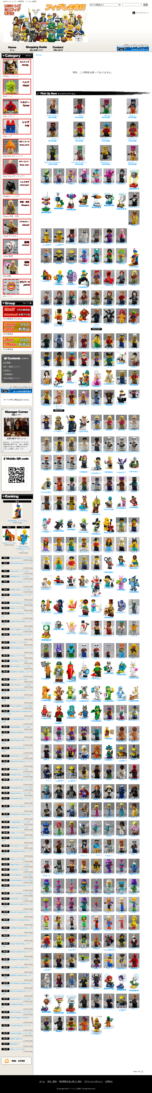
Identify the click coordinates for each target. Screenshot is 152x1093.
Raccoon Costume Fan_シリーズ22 (108, 667)
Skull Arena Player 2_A (71, 847)
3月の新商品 (17, 328)
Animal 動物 (17, 248)
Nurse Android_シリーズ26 (21, 706)
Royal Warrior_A (83, 484)
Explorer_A (96, 236)
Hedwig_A (105, 107)
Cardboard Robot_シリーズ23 (71, 712)
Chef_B (121, 545)
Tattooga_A (96, 341)
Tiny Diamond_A (121, 887)
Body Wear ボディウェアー (17, 168)
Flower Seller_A (58, 563)
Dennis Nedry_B (58, 444)
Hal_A (79, 107)
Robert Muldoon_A (46, 444)
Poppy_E (58, 905)
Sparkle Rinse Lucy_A (83, 981)
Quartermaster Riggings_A (121, 961)
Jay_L (71, 810)
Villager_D (121, 847)
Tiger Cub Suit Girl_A (96, 752)
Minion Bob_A (121, 753)
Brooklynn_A (121, 236)
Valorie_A (52, 131)
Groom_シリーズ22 (8, 536)
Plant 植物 (17, 268)
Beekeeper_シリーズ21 (19, 769)
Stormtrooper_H (122, 444)
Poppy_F (71, 905)
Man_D (71, 360)
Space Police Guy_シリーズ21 (71, 582)
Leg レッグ (17, 128)
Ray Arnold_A (46, 847)
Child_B (133, 545)
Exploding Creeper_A (108, 278)
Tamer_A (121, 629)
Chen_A (121, 941)
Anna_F (58, 981)
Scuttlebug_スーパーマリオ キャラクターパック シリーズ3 (46, 202)
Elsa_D (121, 810)
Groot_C (71, 341)
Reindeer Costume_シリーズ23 (83, 503)
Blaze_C (133, 651)
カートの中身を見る (16, 389)
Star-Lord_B (83, 341)
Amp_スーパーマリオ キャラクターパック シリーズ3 (133, 179)
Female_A (133, 525)
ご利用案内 (8, 374)
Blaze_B (96, 867)
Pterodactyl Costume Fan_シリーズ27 (133, 584)
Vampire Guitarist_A (121, 176)
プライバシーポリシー (93, 1081)
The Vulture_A (83, 958)
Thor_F (133, 1002)
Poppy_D (96, 887)
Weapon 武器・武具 (17, 208)
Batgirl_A (108, 905)
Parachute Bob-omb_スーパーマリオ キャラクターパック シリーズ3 (58, 201)
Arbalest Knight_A (46, 651)
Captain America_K (96, 318)
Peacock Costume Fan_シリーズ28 (121, 668)
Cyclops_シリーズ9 (58, 423)
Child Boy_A (106, 131)
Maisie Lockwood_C (108, 298)
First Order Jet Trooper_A (46, 981)
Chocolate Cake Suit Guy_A (108, 398)
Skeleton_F (83, 236)
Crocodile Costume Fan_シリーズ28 (108, 694)
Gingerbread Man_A (133, 734)
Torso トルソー (17, 108)
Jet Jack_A (46, 810)
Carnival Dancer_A (121, 256)
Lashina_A (71, 923)
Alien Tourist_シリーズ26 (20, 685)
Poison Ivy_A (46, 923)
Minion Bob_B (121, 1002)
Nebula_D (58, 341)
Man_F (83, 563)
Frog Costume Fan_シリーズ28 (71, 694)
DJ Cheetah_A (46, 734)
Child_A (121, 378)
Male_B (96, 545)
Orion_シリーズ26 (17, 859)
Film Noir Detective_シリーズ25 (108, 564)
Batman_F (71, 792)
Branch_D (83, 905)
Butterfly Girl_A (71, 752)
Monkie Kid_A (46, 962)
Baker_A (71, 484)
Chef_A (133, 341)
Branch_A (46, 887)
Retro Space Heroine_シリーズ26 (121, 502)
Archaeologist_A (72, 236)
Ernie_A (46, 941)
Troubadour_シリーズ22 (17, 512)
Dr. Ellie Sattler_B (121, 423)
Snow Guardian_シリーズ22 (21, 893)
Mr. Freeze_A (46, 792)
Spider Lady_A (46, 752)
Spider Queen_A (16, 1039)
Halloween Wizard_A (52, 154)
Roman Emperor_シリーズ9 (108, 733)
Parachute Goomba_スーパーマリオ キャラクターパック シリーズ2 (46, 1003)
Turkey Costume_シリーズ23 (83, 315)
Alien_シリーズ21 (17, 1049)
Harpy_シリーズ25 (17, 656)
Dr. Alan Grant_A (96, 423)
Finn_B (121, 772)
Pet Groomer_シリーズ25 (20, 666)
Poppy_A (121, 867)
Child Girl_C (46, 545)
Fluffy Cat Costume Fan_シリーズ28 (133, 670)
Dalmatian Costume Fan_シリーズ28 (96, 694)
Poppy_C (71, 887)
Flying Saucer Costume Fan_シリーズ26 (58, 524)
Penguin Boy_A (83, 752)
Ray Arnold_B (96, 444)
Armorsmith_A (46, 503)
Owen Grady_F (121, 298)
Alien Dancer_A (83, 256)
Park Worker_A (71, 961)
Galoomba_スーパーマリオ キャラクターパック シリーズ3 (83, 199)
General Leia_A (46, 1024)
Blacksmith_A (71, 867)
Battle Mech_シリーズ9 (83, 424)
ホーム (13, 48)
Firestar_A (121, 316)
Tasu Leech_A (96, 772)
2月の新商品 (17, 343)
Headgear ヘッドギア (17, 188)
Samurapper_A (84, 734)
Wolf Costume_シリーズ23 (20, 1012)
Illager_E (108, 651)
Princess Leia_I (108, 772)
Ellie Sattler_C (133, 278)
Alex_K (121, 651)
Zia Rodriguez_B (133, 298)
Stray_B (133, 629)
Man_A (46, 360)
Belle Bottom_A (108, 236)
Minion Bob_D (71, 256)
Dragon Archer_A (121, 484)
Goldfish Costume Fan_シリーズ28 (46, 693)
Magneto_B (83, 792)
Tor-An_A (58, 792)
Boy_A (121, 341)
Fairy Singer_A (71, 176)
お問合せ (58, 48)
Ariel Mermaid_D (58, 829)
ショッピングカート (133, 47)
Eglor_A (83, 829)
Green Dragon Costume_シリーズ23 (96, 713)
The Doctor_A (108, 1002)
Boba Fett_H (133, 607)
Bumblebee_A (58, 923)
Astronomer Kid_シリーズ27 (108, 582)
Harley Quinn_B (96, 923)
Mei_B (83, 941)
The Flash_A (121, 923)
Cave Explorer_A (71, 503)
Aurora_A (96, 810)
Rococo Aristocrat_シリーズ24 (96, 378)
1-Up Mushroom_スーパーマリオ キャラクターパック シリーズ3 (46, 631)
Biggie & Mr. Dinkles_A (133, 867)
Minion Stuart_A (71, 773)
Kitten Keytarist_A (83, 176)
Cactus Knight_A (71, 651)
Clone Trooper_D (46, 463)
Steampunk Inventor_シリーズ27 (108, 608)
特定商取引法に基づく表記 (70, 1081)
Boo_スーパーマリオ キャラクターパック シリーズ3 (121, 201)
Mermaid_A (108, 867)
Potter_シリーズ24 (17, 608)
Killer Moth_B (133, 316)
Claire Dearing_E (71, 298)
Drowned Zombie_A (79, 154)
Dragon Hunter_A (58, 810)
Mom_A (96, 360)
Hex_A (132, 107)
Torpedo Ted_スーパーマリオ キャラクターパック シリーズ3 (108, 199)
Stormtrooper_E (109, 444)
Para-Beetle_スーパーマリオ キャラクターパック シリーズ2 (58, 1004)
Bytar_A (133, 792)
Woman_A (108, 545)
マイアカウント (142, 13)
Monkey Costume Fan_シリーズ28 (58, 694)
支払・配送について (36, 48)
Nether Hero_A (133, 484)
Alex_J (58, 503)
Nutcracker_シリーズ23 (19, 571)
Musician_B (71, 545)
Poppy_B (58, 887)
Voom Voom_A (108, 829)
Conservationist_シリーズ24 (21, 880)
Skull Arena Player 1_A (58, 867)
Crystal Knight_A (58, 651)
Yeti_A (96, 484)
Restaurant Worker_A (46, 563)
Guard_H (46, 298)
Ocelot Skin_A (133, 218)
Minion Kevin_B (46, 237)
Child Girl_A (132, 131)
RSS (14, 1060)
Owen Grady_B (58, 961)
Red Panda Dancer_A (71, 734)
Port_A (108, 961)
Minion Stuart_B (58, 773)
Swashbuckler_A (97, 629)
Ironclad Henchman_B (108, 942)
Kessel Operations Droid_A (133, 961)
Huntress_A (132, 154)
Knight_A (108, 848)
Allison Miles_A (121, 829)
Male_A (121, 525)
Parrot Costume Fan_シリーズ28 (46, 712)
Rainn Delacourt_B (58, 298)
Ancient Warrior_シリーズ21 (96, 1025)
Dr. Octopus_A (46, 341)
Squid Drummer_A (108, 176)
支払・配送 (52, 1081)
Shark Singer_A (96, 734)
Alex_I (96, 278)
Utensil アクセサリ (17, 228)
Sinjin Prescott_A (58, 847)
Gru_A (46, 772)
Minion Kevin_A (133, 752)
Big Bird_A (14, 1044)
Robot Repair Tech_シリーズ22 (108, 525)
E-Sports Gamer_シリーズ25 (83, 464)
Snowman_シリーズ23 (19, 870)
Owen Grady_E (52, 107)
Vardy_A (96, 829)
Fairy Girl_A (83, 398)
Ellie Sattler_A (133, 829)
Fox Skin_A (58, 484)
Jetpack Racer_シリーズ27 (20, 793)
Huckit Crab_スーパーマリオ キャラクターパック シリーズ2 (108, 981)
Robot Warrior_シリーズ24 (20, 603)
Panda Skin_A (133, 200)
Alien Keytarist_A (108, 713)
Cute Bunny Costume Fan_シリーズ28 (133, 694)
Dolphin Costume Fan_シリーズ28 (121, 693)
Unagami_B (133, 941)
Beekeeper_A (106, 154)
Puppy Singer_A (96, 256)
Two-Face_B (83, 1024)
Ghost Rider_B (83, 1002)
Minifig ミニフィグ (17, 68)
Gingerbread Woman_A (121, 734)
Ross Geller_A (133, 360)
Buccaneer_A (108, 629)
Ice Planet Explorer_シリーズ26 (71, 524)
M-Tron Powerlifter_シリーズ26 (133, 501)
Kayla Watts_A (96, 298)
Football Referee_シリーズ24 (58, 379)
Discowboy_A (133, 713)
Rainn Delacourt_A (121, 278)
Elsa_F (71, 981)
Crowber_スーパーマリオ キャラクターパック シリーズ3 (96, 200)
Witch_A (46, 423)
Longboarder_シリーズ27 (20, 822)
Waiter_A (96, 563)
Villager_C (83, 867)
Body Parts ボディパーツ (17, 148)
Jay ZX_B (121, 792)
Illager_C (83, 651)
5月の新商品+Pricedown (17, 313)
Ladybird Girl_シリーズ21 (20, 999)
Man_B (58, 360)
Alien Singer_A (46, 176)
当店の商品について (11, 378)
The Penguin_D (96, 961)
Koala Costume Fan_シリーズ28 (83, 694)
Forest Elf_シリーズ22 (19, 899)
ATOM (21, 1060)
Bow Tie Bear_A (58, 399)
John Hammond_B (133, 423)
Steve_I (96, 847)
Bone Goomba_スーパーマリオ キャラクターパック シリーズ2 (71, 1004)
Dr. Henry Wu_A (83, 444)
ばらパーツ (17, 288)
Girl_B (108, 360)
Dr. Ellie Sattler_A (108, 423)
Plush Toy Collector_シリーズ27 (121, 583)
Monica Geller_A (46, 378)
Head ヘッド (17, 88)
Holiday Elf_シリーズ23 (19, 576)
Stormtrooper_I (134, 444)
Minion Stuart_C (58, 237)
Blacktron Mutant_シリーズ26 (96, 526)
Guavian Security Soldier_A (133, 772)
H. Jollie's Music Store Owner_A (133, 378)
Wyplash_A (108, 792)
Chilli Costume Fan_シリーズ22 (71, 671)
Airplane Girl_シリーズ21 (20, 775)
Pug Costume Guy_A (96, 398)
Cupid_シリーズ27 (17, 833)
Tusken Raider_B (83, 772)
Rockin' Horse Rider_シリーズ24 (108, 377)
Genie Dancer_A (58, 734)
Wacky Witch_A (58, 752)
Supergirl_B (108, 923)
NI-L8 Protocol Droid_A (58, 1024)
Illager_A (133, 847)
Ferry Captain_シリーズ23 (20, 629)
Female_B (58, 545)
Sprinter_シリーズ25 (18, 642)
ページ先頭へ (138, 1071)
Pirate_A (83, 848)
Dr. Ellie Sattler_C (71, 444)
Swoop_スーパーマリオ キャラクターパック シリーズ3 (71, 201)
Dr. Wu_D (83, 298)
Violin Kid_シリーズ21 (19, 756)
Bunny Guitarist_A (58, 176)
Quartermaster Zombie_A (83, 810)
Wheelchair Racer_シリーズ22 (83, 279)
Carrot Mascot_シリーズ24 (20, 875)
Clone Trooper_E (71, 463)
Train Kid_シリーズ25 (19, 661)
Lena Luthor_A (133, 905)
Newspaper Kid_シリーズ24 (21, 788)
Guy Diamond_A (108, 887)
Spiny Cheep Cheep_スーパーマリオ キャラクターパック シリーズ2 (121, 982)
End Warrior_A (108, 484)
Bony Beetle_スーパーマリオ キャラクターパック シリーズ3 (58, 625)
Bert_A (58, 941)
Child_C (71, 563)
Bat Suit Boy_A (133, 395)
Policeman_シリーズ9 (71, 425)
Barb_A (96, 905)
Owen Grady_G (46, 316)
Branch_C (133, 887)
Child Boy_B (79, 131)
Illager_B (46, 868)
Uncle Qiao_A (71, 942)
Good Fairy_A (46, 829)
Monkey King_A (96, 941)
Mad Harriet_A (83, 923)
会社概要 (7, 363)
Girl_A (108, 341)
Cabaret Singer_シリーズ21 (21, 1033)
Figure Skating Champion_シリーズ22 (23, 540)
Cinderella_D (108, 810)
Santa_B (83, 360)
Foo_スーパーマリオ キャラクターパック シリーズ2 (133, 982)
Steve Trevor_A (121, 905)
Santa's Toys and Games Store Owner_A (46, 398)
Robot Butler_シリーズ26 (20, 727)
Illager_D (96, 651)
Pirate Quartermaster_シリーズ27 (84, 608)
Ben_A (46, 256)
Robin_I (71, 1024)
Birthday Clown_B (71, 398)
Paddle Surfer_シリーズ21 (20, 590)
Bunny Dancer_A (121, 713)
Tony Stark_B (96, 1002)
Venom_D (108, 316)
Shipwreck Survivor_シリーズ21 (133, 562)
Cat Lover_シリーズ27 (19, 846)
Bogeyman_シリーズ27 (19, 827)
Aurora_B (71, 829)
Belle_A (133, 810)
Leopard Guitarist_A (96, 176)
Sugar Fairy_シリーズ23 (19, 864)
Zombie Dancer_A (108, 256)
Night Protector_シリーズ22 (21, 558)
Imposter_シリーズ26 (18, 679)
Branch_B (83, 887)
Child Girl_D (83, 545)
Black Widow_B (96, 792)
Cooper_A (46, 905)
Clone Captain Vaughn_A (58, 463)
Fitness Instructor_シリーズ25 (108, 464)
